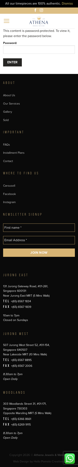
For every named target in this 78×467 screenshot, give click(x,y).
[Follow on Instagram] (42, 10)
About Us (9, 95)
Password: (39, 47)
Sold (6, 120)
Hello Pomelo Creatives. (49, 461)
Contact (8, 161)
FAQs (6, 144)
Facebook (9, 194)
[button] (6, 21)
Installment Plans (14, 153)
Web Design (21, 461)
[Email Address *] (39, 240)
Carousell (9, 185)
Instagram (9, 202)
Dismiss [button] (67, 3)
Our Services (11, 103)
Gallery (7, 112)
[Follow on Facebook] (36, 10)
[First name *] (39, 228)
